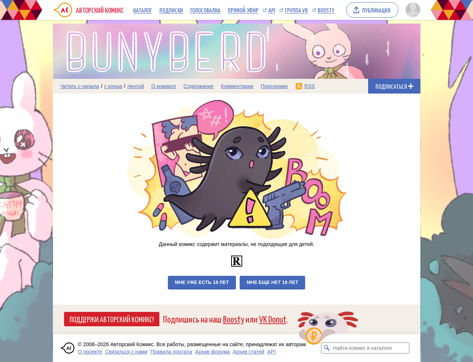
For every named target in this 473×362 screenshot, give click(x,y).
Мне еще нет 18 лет (272, 282)
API (271, 10)
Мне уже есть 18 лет (202, 282)
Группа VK (296, 10)
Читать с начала (79, 86)
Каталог (142, 10)
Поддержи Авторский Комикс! (112, 319)
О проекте (90, 352)
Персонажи (274, 86)
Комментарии (237, 86)
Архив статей (248, 352)
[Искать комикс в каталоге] (326, 348)
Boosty (326, 10)
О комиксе (163, 86)
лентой (135, 86)
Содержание (198, 86)
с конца (113, 86)
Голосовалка (205, 10)
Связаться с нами (126, 352)
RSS (309, 86)
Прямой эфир (243, 10)
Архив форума (212, 352)
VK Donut (272, 318)
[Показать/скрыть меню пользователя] (411, 10)
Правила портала (171, 352)
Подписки (171, 10)
